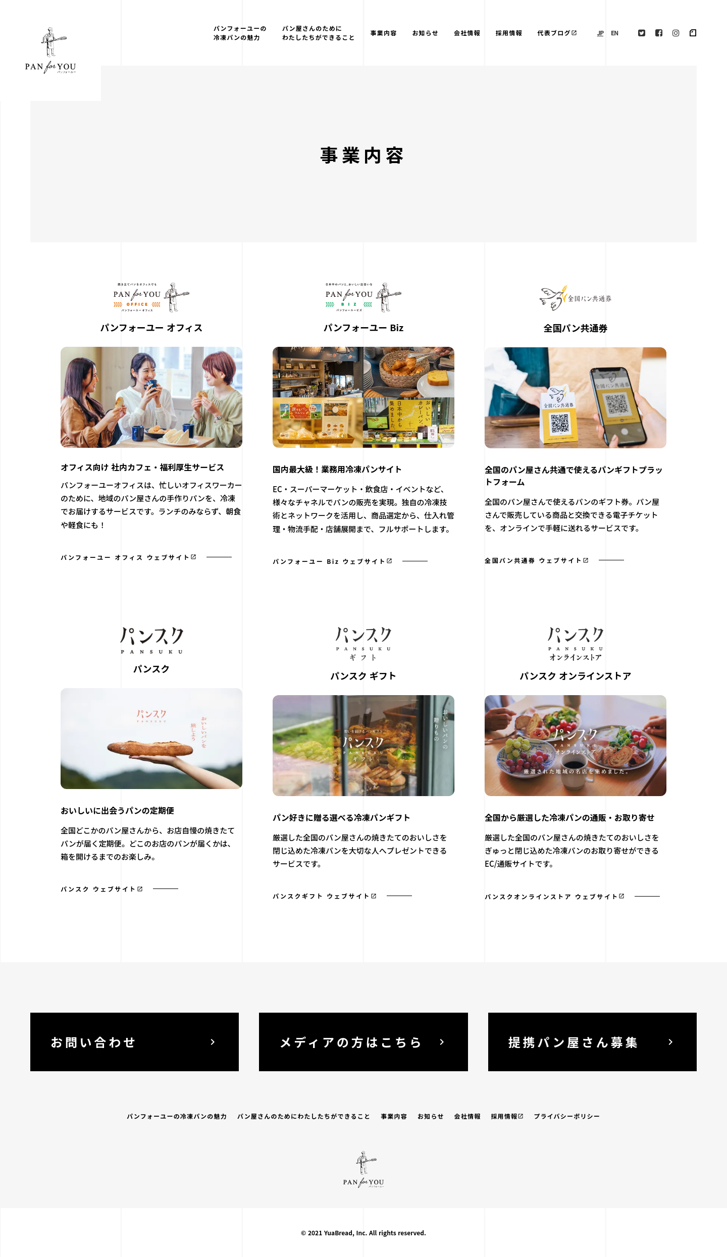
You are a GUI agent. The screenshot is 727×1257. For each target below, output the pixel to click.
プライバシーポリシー (567, 1116)
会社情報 (467, 32)
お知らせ (425, 32)
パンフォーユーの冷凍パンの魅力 (240, 32)
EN (614, 32)
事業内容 (384, 32)
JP (600, 32)
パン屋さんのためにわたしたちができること (318, 32)
